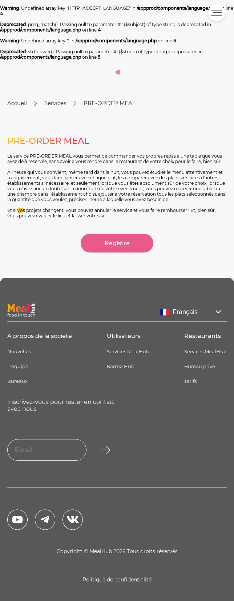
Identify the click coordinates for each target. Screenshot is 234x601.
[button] (216, 12)
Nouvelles (19, 351)
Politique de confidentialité (117, 579)
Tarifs (190, 381)
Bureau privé (199, 366)
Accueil (17, 103)
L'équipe (17, 366)
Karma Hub (120, 366)
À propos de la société (39, 336)
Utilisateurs (124, 336)
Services (55, 103)
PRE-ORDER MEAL (110, 103)
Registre (117, 243)
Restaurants (202, 336)
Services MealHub (128, 351)
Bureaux (17, 381)
